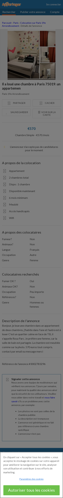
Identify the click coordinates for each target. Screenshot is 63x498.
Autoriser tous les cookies (31, 492)
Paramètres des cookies (31, 481)
